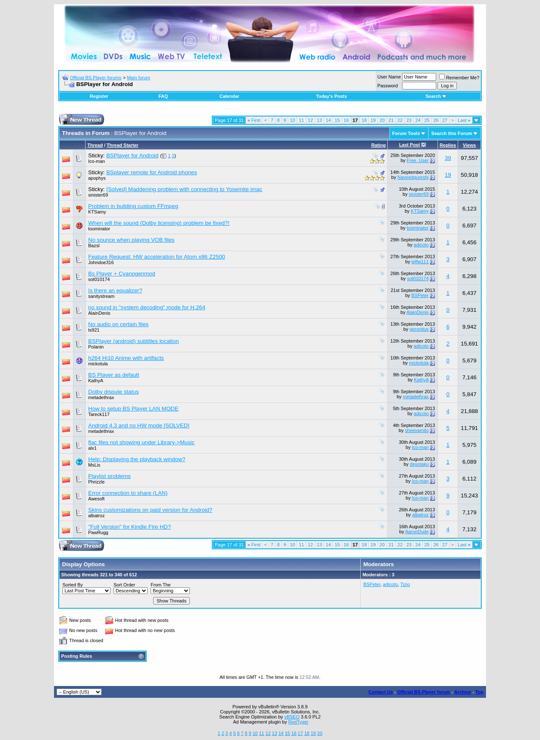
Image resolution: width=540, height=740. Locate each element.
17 (300, 733)
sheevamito (417, 430)
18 (364, 120)
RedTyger (298, 721)
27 (444, 120)
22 (399, 120)
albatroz (96, 515)
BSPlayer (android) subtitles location (133, 341)
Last (464, 120)
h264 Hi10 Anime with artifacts (126, 358)
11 (301, 120)
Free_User (418, 160)
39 (448, 158)
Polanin (96, 346)
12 (310, 120)
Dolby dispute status (113, 392)
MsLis (94, 464)
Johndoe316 (101, 262)
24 (418, 120)
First (254, 120)
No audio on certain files (118, 324)
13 (319, 120)
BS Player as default (113, 375)
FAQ (163, 96)
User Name (389, 76)
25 (426, 120)
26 (435, 120)
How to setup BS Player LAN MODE (133, 408)
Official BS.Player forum (423, 691)
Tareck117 (99, 414)
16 (346, 120)
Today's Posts (331, 96)
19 (372, 120)
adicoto (421, 244)
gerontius (419, 329)
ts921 (94, 329)
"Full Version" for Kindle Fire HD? (129, 527)
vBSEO (292, 716)
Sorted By (72, 584)
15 (337, 120)
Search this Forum (451, 133)
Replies (448, 145)
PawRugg (98, 532)
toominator (99, 228)
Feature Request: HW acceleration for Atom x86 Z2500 (156, 257)
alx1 (92, 448)
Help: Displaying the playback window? (136, 459)
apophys (97, 178)
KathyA (95, 380)
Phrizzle (96, 481)
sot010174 (99, 279)
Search (436, 96)
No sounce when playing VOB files (131, 240)
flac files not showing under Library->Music (141, 442)
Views (469, 145)
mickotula (98, 363)
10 (292, 120)
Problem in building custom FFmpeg (133, 206)
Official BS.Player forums (96, 77)
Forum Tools (406, 133)
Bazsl (94, 245)
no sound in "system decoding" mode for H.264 (146, 307)
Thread (95, 145)
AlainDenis (99, 313)
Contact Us (380, 691)
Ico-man (96, 161)
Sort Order (124, 584)
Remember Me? (459, 77)
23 (408, 120)
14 (328, 120)
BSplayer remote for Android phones (151, 172)
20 (382, 120)
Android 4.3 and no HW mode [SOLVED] (138, 425)
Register (99, 96)
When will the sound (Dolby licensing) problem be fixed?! (159, 223)
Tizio (405, 584)
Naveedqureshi (413, 177)
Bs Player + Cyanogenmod (121, 273)
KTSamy (97, 211)
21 (391, 120)
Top (479, 691)
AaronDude (417, 531)
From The (160, 584)
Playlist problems (109, 476)
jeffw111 (420, 261)
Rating (378, 145)
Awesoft (96, 498)
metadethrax (101, 397)
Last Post (409, 144)
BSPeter (420, 295)
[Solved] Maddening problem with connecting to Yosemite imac (184, 189)
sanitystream (101, 296)
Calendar (229, 96)
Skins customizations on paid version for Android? (150, 510)
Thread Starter (122, 145)
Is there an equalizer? (115, 290)
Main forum (138, 77)
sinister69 (98, 194)
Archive (462, 691)
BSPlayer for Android (132, 155)
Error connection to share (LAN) (127, 493)
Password (388, 85)
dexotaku (419, 464)
